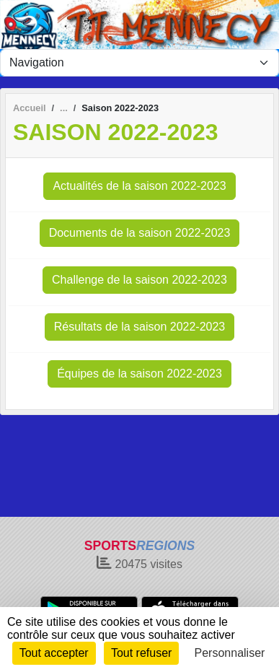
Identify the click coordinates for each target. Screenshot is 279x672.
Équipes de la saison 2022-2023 (139, 373)
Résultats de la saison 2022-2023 (140, 326)
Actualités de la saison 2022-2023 (139, 186)
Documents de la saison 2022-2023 (140, 233)
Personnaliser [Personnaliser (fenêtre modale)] (230, 653)
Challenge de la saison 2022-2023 (139, 280)
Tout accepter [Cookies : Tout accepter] (54, 653)
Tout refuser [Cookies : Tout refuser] (141, 653)
